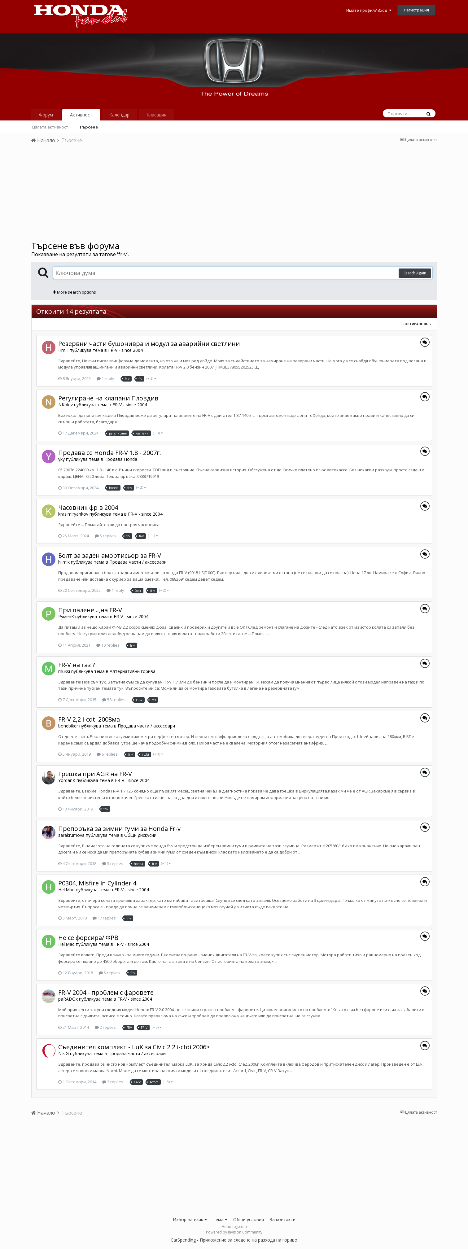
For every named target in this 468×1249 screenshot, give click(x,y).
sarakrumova (71, 835)
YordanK (66, 780)
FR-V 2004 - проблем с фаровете (106, 992)
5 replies (105, 536)
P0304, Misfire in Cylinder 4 (97, 883)
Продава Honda (120, 459)
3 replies (112, 1082)
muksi (64, 671)
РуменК (66, 616)
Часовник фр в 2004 (88, 507)
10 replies (108, 645)
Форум (46, 115)
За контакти (282, 1219)
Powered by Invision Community (234, 1232)
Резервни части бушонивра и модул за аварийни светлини (149, 343)
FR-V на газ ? (76, 665)
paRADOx (68, 999)
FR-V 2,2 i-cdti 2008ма (89, 719)
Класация (156, 115)
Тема (220, 1219)
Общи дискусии (140, 835)
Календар (119, 115)
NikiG (63, 1053)
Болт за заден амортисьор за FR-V (109, 555)
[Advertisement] (234, 194)
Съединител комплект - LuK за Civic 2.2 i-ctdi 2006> (134, 1047)
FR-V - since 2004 (125, 350)
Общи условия (248, 1219)
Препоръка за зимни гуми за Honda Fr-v (119, 828)
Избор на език (190, 1219)
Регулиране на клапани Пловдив (108, 398)
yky (61, 459)
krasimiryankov (73, 514)
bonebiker (68, 726)
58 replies (113, 699)
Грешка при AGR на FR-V (95, 774)
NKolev (65, 405)
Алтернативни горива (132, 671)
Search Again (415, 273)
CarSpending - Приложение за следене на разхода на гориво (234, 1240)
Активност (81, 115)
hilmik (64, 562)
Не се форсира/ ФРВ (88, 937)
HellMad (66, 890)
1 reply (105, 378)
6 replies (107, 754)
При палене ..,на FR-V (90, 610)
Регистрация (416, 10)
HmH (63, 350)
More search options (74, 292)
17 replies (104, 918)
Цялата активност (50, 127)
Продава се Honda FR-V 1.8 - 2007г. (109, 452)
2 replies (105, 1027)
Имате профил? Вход (368, 10)
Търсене (88, 127)
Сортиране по (416, 324)
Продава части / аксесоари (138, 562)
